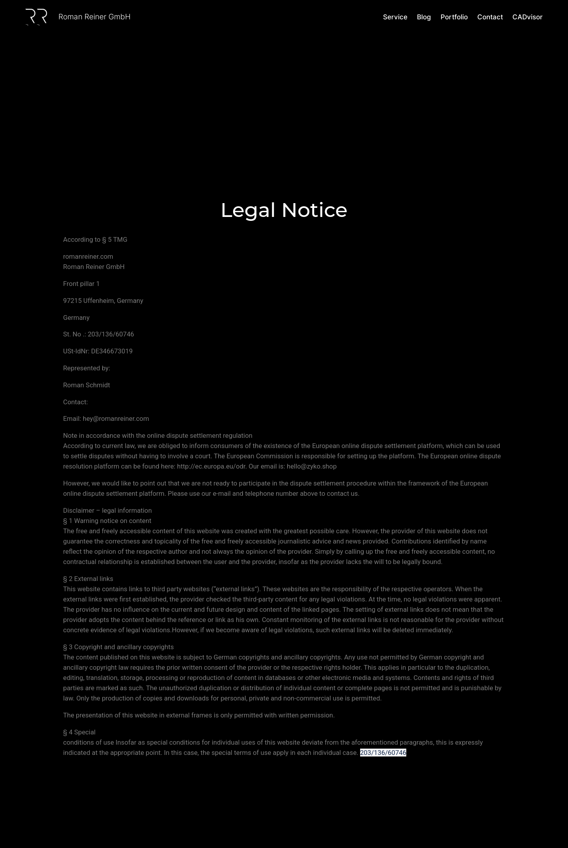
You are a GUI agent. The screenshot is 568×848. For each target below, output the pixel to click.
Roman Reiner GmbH (94, 16)
